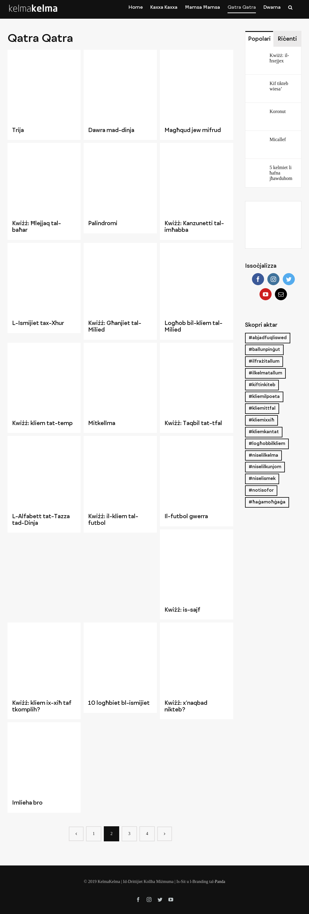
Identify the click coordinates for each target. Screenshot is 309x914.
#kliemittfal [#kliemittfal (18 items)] (262, 408)
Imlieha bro (27, 803)
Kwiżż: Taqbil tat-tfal (193, 423)
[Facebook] (258, 279)
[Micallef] (258, 141)
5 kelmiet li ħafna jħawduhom (280, 173)
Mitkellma (101, 423)
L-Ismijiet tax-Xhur (38, 323)
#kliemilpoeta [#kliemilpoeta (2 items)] (264, 397)
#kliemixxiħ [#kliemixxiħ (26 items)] (261, 420)
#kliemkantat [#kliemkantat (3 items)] (264, 432)
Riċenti (287, 39)
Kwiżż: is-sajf (182, 610)
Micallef (277, 139)
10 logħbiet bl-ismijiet (119, 703)
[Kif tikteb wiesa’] (258, 85)
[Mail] (281, 294)
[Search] (290, 7)
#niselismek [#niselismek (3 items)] (262, 479)
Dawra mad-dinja (111, 130)
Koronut (277, 111)
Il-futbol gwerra (186, 516)
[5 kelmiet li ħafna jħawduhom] (258, 169)
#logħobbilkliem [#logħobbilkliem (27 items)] (267, 444)
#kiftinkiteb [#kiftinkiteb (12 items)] (262, 385)
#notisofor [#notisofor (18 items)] (261, 490)
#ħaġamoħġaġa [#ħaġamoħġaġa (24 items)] (267, 502)
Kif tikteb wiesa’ (278, 86)
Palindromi (102, 223)
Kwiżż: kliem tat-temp (42, 423)
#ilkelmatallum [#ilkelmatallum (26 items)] (265, 373)
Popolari (259, 39)
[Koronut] (258, 113)
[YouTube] (266, 294)
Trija (18, 130)
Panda (220, 881)
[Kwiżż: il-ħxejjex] (258, 57)
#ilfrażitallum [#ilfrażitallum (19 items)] (264, 361)
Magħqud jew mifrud (192, 130)
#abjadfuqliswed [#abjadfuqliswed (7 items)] (268, 338)
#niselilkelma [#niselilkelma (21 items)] (263, 455)
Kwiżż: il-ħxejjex (279, 58)
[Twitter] (289, 279)
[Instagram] (273, 279)
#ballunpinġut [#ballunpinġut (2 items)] (264, 350)
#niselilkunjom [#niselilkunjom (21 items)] (265, 467)
